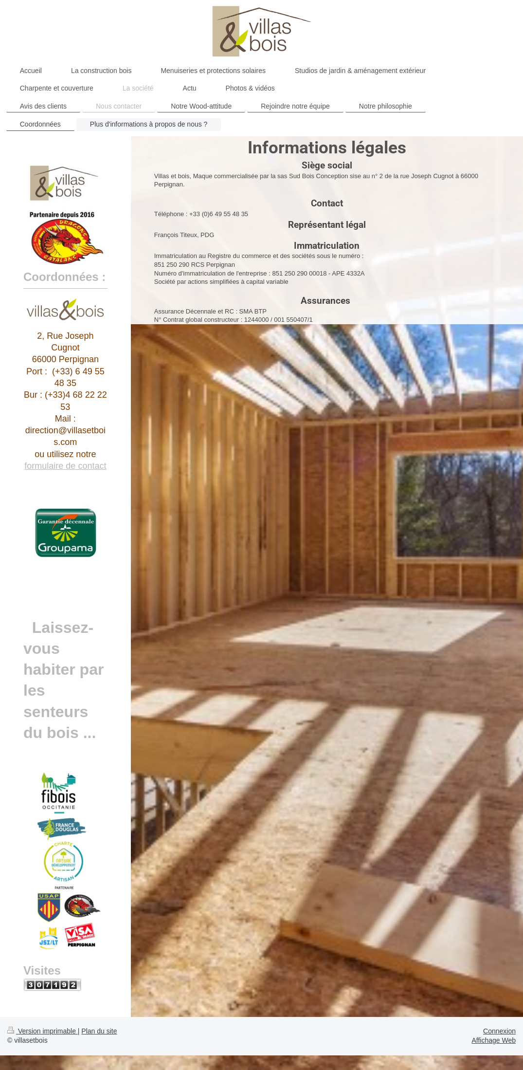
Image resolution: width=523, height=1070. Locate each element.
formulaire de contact (65, 466)
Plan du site (99, 1031)
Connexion (499, 1031)
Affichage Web (493, 1040)
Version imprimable (42, 1031)
